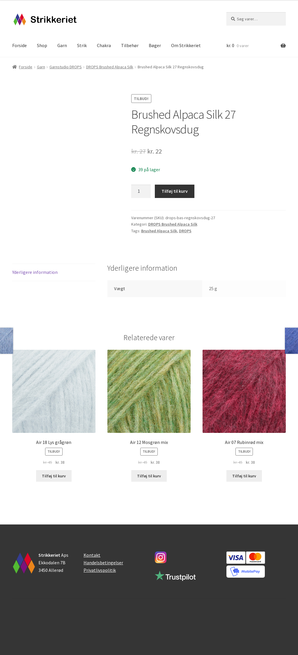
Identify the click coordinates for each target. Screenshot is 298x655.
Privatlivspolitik (100, 570)
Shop (42, 45)
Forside (19, 45)
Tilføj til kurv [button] (54, 476)
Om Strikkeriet (186, 45)
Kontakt (92, 555)
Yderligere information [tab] (35, 272)
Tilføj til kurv (175, 191)
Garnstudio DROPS (65, 66)
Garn (62, 45)
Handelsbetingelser (103, 562)
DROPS (185, 230)
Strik (82, 45)
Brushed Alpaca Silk (159, 230)
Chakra (104, 45)
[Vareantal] (141, 191)
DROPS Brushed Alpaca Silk (109, 66)
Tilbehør (130, 45)
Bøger (155, 45)
